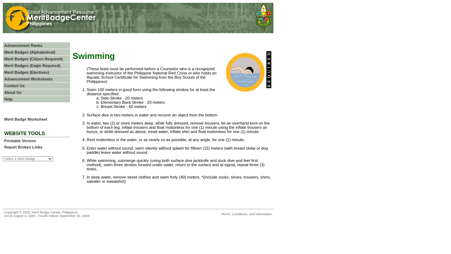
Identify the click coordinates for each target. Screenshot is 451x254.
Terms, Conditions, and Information (246, 214)
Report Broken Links (23, 147)
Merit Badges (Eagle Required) (32, 66)
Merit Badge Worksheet (25, 119)
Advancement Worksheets (28, 79)
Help (8, 99)
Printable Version (20, 141)
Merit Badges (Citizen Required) (33, 59)
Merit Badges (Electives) (26, 72)
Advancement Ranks (23, 45)
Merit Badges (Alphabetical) (29, 52)
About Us (12, 92)
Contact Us (14, 86)
